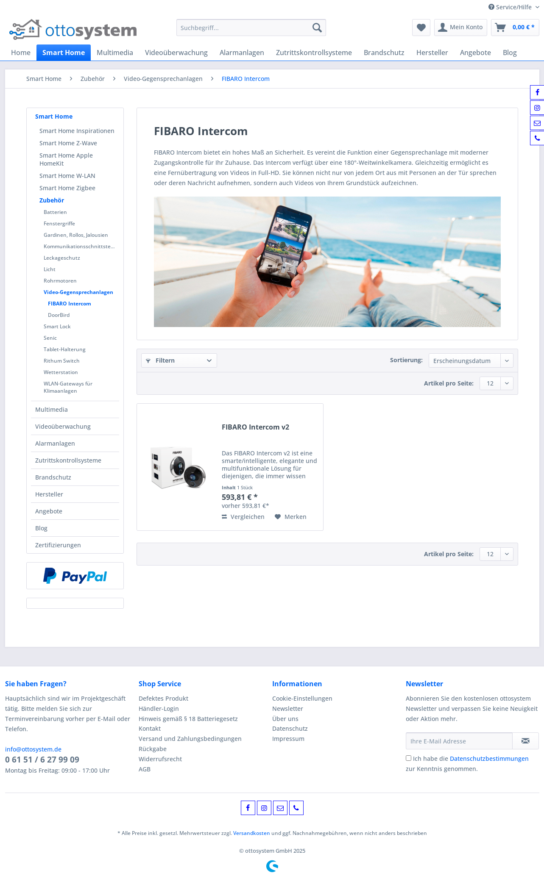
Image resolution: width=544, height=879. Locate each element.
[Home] (20, 52)
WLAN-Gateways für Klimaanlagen (68, 387)
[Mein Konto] (460, 27)
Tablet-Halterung (65, 349)
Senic (50, 337)
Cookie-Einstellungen (302, 698)
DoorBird (59, 315)
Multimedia (51, 409)
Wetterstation (61, 372)
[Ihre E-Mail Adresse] (459, 740)
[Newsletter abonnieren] (525, 740)
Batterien (55, 212)
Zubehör (51, 200)
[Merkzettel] (421, 27)
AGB (145, 769)
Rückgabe (153, 749)
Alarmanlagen (55, 443)
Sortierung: (406, 360)
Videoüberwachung (63, 426)
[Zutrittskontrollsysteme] (314, 52)
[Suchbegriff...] (251, 27)
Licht (50, 269)
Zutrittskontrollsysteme (68, 460)
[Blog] (510, 52)
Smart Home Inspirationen (76, 131)
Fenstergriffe (59, 223)
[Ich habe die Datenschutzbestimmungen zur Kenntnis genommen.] (408, 758)
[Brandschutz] (384, 52)
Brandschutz (53, 477)
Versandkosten (251, 833)
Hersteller (49, 494)
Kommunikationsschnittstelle (80, 246)
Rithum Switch (62, 360)
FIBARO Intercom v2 (255, 427)
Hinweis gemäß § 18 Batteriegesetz (188, 719)
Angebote (48, 511)
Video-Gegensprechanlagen (78, 292)
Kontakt (150, 728)
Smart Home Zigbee (67, 188)
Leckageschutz (62, 257)
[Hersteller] (432, 52)
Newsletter (287, 708)
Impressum (288, 739)
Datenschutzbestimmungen (489, 758)
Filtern (160, 360)
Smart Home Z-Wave (68, 143)
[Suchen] (317, 27)
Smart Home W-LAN (67, 176)
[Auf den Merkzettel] (291, 517)
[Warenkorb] (515, 27)
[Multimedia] (115, 52)
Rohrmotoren (60, 280)
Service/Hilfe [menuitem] (510, 7)
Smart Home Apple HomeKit (66, 159)
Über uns (285, 719)
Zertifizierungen (58, 545)
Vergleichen (243, 517)
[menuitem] (251, 31)
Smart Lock (57, 326)
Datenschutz (290, 728)
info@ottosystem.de (33, 749)
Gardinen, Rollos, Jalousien (76, 234)
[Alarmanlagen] (242, 52)
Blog (41, 528)
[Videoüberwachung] (176, 52)
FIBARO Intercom (69, 303)
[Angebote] (475, 52)
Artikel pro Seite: (449, 383)
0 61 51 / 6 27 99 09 (42, 759)
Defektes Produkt (163, 698)
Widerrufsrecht (160, 759)
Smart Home (54, 116)
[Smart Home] (63, 52)
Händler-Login (159, 708)
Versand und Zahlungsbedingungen (190, 739)
